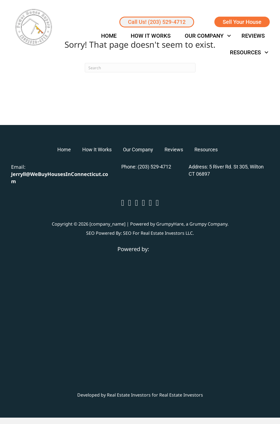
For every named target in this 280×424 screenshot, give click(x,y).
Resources (245, 52)
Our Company (204, 35)
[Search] (140, 67)
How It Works (151, 35)
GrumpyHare (170, 224)
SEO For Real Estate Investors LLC (158, 233)
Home (109, 35)
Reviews (253, 35)
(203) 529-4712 (154, 167)
